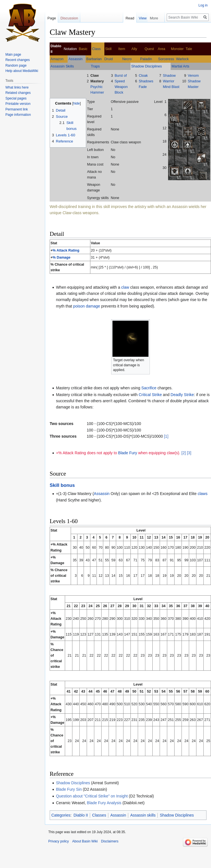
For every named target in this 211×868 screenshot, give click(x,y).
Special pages (15, 98)
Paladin (146, 59)
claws (202, 493)
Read (143, 18)
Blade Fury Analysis (104, 803)
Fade (143, 87)
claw (125, 287)
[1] (166, 436)
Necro (127, 59)
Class (96, 49)
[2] (184, 453)
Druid (108, 59)
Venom (193, 76)
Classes (99, 815)
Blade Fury (127, 453)
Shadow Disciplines (146, 66)
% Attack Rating (65, 250)
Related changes (18, 93)
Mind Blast (171, 87)
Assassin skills (142, 815)
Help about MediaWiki (21, 71)
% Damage (61, 257)
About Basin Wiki (85, 841)
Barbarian (94, 59)
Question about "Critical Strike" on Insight (92, 796)
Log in (203, 5)
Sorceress (166, 59)
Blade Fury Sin (69, 789)
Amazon (57, 59)
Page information (18, 115)
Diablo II (81, 815)
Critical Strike (150, 394)
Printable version (17, 104)
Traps (95, 66)
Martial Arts (180, 66)
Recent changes (17, 60)
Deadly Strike (182, 394)
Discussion (69, 18)
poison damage (86, 306)
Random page (15, 65)
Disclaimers (109, 841)
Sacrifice (149, 388)
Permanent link (16, 109)
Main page (13, 54)
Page (51, 18)
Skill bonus (62, 485)
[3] (189, 453)
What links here (17, 87)
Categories (60, 815)
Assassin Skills (62, 66)
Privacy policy (58, 841)
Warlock (182, 59)
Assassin (75, 59)
